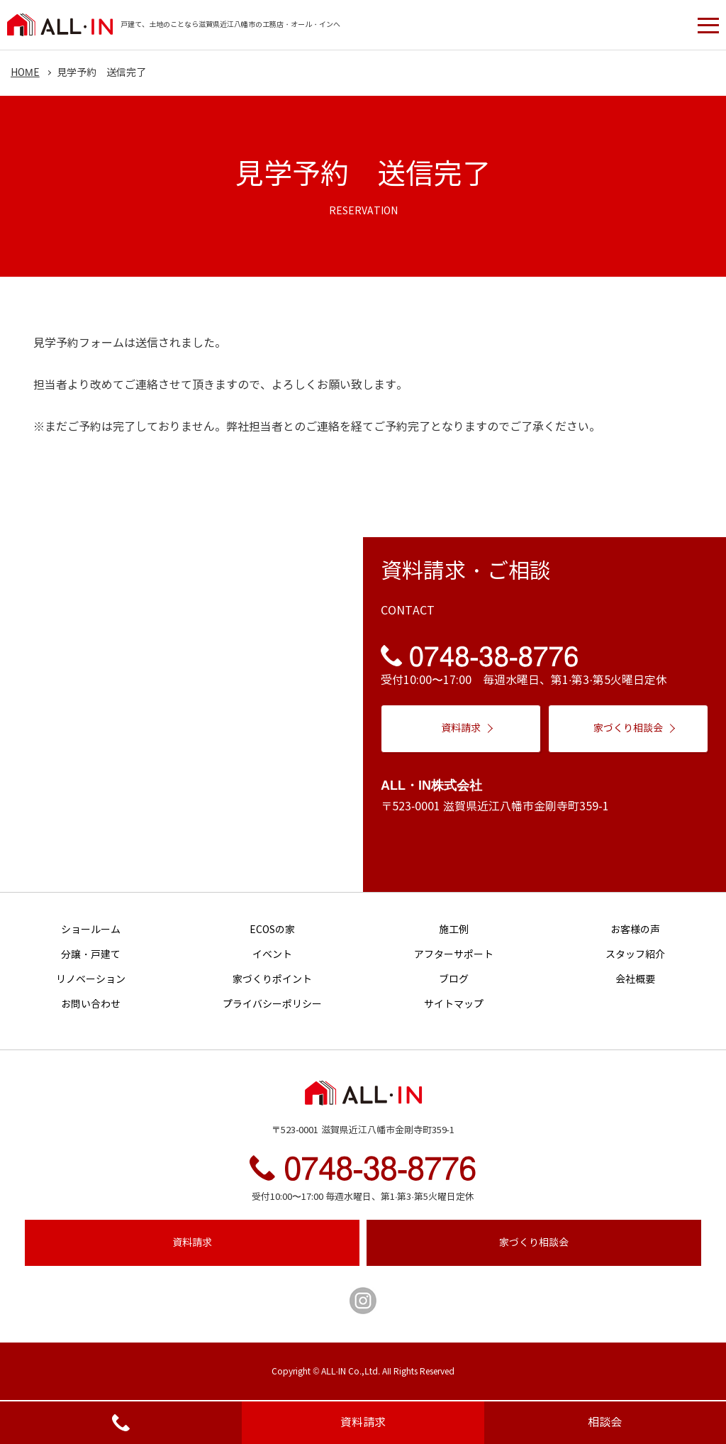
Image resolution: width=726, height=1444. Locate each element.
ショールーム (91, 930)
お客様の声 (635, 930)
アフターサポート (453, 955)
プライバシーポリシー (272, 1004)
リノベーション (90, 980)
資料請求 (363, 1422)
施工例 (454, 930)
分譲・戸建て (91, 955)
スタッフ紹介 (635, 955)
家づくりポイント (272, 980)
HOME (25, 73)
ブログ (454, 980)
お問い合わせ (91, 1004)
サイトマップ (454, 1004)
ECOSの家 (272, 930)
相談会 (605, 1422)
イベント (272, 955)
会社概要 (635, 980)
